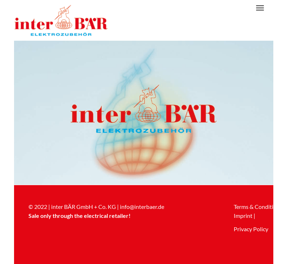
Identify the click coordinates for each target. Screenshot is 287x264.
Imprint (243, 215)
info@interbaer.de (142, 206)
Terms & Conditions (258, 206)
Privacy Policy (251, 228)
